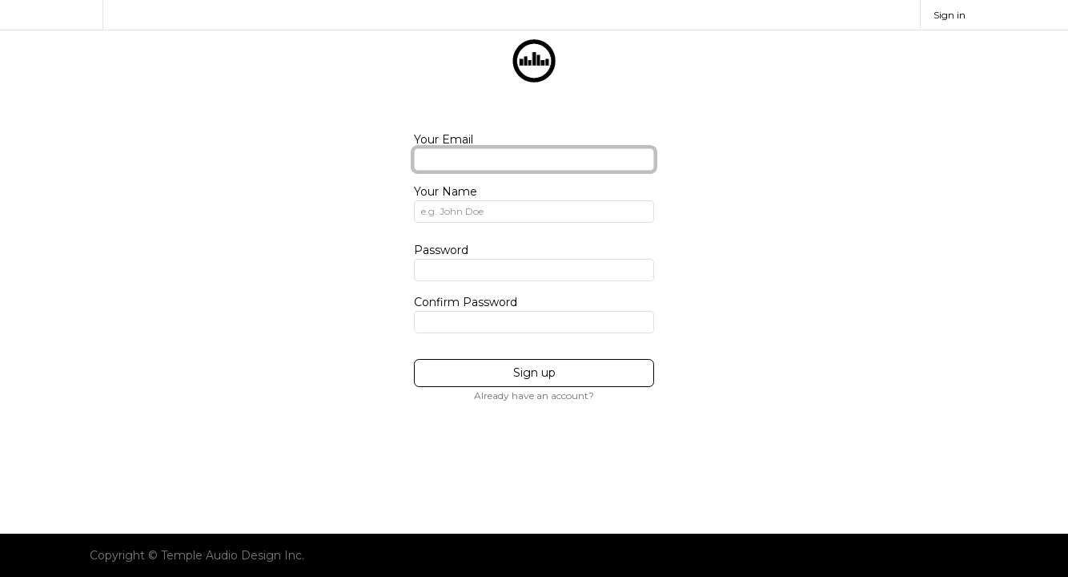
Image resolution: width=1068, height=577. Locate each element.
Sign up (534, 372)
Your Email (443, 139)
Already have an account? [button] (534, 395)
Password (441, 250)
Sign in (949, 15)
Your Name (445, 191)
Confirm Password (465, 302)
